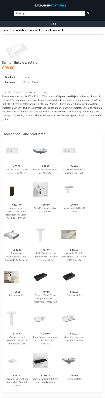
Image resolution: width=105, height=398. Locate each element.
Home (53, 23)
